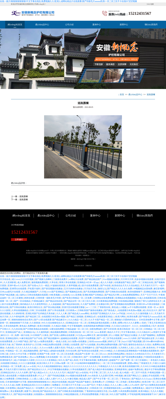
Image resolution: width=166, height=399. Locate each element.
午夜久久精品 (103, 385)
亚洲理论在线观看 (18, 288)
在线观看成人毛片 (148, 326)
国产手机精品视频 (56, 376)
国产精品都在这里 (146, 338)
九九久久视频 (156, 391)
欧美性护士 (29, 344)
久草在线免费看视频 (89, 394)
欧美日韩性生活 (35, 307)
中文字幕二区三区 (98, 372)
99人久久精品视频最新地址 (50, 366)
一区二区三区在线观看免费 (114, 363)
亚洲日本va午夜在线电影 (148, 304)
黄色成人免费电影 (28, 326)
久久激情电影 (43, 332)
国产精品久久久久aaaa (142, 379)
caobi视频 (126, 388)
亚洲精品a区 (90, 316)
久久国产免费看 (88, 304)
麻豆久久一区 (7, 335)
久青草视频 (72, 285)
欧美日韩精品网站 (116, 354)
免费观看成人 (138, 388)
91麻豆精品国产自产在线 (31, 338)
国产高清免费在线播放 (132, 357)
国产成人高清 (71, 360)
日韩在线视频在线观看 (38, 295)
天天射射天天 (157, 354)
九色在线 (10, 348)
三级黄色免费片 (60, 279)
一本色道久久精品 (156, 360)
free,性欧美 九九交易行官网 (101, 376)
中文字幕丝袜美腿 (87, 360)
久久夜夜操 (35, 323)
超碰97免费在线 (135, 369)
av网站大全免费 (76, 279)
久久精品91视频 (59, 326)
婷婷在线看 (29, 298)
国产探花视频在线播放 (52, 288)
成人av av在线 (29, 366)
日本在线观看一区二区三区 (58, 357)
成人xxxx (16, 279)
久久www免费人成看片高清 (52, 348)
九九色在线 (17, 329)
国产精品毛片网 (112, 295)
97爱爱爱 (32, 354)
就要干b (28, 391)
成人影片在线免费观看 (88, 285)
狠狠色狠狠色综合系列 (22, 320)
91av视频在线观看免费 (76, 376)
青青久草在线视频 (67, 282)
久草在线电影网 (11, 326)
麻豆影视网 (159, 288)
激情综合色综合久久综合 (140, 344)
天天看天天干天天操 (71, 385)
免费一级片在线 (22, 335)
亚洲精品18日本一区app (88, 282)
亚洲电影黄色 (121, 369)
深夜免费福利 (96, 329)
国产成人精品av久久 (38, 372)
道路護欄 (151, 94)
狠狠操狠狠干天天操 (19, 323)
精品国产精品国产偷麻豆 (79, 382)
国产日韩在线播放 (18, 307)
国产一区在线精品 (22, 301)
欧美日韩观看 (44, 326)
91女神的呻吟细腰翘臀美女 (88, 363)
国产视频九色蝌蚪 (43, 279)
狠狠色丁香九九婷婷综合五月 (148, 301)
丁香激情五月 (145, 363)
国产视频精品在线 (73, 292)
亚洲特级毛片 (6, 360)
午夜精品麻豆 (38, 301)
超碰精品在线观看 (69, 338)
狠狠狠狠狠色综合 (54, 394)
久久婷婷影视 (18, 313)
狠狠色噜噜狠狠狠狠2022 (39, 382)
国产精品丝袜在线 (71, 304)
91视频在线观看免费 (27, 376)
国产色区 (123, 344)
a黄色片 (71, 388)
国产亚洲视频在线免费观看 (123, 304)
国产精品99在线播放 (23, 394)
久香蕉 (113, 323)
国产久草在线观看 (56, 310)
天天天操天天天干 (149, 285)
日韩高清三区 (96, 388)
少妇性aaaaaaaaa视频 (97, 341)
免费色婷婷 (102, 360)
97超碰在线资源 (58, 285)
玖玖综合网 (71, 351)
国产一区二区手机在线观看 (109, 338)
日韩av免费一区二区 (64, 363)
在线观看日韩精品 (9, 363)
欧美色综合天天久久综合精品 (126, 285)
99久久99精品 (106, 351)
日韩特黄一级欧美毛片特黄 (48, 298)
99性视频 (119, 376)
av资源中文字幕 (158, 332)
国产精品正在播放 (129, 335)
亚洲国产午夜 (43, 354)
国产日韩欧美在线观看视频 (71, 391)
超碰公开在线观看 (151, 376)
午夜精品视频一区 (156, 372)
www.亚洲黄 (75, 295)
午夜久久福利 (159, 363)
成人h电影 (124, 372)
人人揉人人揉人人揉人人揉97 (43, 379)
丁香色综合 (125, 379)
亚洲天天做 (5, 344)
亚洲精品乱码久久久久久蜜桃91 (36, 385)
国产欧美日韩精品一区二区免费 (77, 298)
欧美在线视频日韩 (131, 366)
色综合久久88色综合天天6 (138, 354)
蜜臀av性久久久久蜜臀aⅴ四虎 (132, 323)
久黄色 (45, 335)
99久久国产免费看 (118, 394)
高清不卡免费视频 (87, 338)
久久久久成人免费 (12, 385)
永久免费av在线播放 (77, 341)
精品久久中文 (113, 332)
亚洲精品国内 (12, 338)
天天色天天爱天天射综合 (15, 369)
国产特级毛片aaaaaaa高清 (151, 316)
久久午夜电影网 (17, 316)
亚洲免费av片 (98, 382)
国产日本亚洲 (110, 329)
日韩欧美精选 (22, 379)
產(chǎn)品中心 (42, 24)
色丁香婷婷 (17, 344)
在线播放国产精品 (122, 282)
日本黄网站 (11, 388)
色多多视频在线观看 (144, 279)
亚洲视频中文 (88, 348)
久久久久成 (113, 372)
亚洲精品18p (30, 332)
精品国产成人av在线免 (78, 372)
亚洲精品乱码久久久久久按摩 (14, 372)
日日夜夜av (71, 310)
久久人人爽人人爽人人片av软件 (125, 385)
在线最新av (39, 394)
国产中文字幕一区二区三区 (106, 379)
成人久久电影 (106, 282)
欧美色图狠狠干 (135, 292)
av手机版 (121, 313)
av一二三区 (91, 307)
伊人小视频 (114, 335)
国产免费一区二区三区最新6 (134, 360)
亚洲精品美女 (82, 388)
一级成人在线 (60, 341)
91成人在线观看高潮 (147, 298)
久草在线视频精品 (20, 310)
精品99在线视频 (59, 382)
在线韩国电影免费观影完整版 (97, 326)
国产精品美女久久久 (37, 369)
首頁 (121, 94)
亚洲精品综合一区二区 (76, 323)
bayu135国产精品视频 (132, 341)
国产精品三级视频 (75, 316)
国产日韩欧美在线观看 (116, 292)
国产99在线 (105, 285)
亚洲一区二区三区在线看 (62, 354)
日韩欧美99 (77, 357)
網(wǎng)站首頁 (15, 24)
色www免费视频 (37, 357)
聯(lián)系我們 (151, 24)
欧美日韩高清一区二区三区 (130, 329)
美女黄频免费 (16, 391)
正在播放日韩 (102, 304)
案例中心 (96, 24)
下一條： (19, 199)
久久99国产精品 (21, 341)
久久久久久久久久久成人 (27, 348)
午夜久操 (104, 394)
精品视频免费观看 (59, 332)
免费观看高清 (6, 357)
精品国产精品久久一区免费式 (31, 388)
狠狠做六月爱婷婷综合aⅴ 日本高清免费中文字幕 (137, 320)
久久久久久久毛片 (58, 372)
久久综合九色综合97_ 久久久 (125, 326)
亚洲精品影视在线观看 (98, 323)
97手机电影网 (134, 394)
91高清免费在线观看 (128, 391)
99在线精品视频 (126, 301)
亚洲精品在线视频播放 (125, 298)
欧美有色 (151, 348)
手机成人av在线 (73, 348)
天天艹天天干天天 (149, 295)
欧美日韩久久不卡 (45, 363)
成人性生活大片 (150, 310)
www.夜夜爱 (100, 332)
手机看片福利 (34, 288)
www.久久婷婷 (130, 338)
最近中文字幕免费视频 (154, 369)
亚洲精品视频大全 (152, 292)
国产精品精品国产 (93, 279)
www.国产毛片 (89, 385)
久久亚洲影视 (10, 282)
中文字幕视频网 (74, 326)
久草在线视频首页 (78, 369)
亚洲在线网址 (134, 382)
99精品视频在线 (71, 394)
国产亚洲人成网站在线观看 (62, 335)
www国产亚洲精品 (55, 292)
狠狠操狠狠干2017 (149, 394)
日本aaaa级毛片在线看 (10, 292)
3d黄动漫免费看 (57, 329)
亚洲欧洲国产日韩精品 (93, 295)
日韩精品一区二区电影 (116, 382)
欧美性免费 (132, 316)
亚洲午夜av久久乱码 (17, 285)
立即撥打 (19, 239)
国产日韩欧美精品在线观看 (36, 329)
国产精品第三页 (33, 316)
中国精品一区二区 (14, 351)
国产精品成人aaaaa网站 (79, 313)
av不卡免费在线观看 (137, 307)
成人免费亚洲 (23, 282)
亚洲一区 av (153, 307)
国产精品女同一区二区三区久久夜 (80, 301)
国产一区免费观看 (92, 357)
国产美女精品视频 (52, 307)
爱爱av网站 (133, 363)
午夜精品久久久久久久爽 (110, 366)
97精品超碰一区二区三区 (77, 329)
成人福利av (21, 295)
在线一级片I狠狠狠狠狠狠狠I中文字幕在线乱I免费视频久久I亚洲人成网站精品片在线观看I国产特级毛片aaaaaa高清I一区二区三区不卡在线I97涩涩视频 (68, 1)
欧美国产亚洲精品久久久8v (103, 313)
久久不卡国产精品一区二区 (101, 320)
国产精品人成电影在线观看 (52, 351)
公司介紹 (69, 24)
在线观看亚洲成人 (106, 316)
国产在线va (33, 285)
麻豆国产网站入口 (132, 376)
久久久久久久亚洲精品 (46, 360)
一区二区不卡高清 (138, 372)
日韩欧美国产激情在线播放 (90, 310)
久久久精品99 (143, 332)
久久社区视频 (27, 279)
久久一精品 (44, 285)
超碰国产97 (114, 360)
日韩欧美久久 (6, 394)
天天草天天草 (127, 279)
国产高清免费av (21, 357)
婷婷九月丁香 (114, 341)
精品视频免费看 (31, 351)
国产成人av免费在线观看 (41, 341)
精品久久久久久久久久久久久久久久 (80, 366)
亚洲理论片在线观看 (111, 357)
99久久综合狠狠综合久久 (53, 323)
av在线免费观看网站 (130, 295)
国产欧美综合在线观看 (88, 351)
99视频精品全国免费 (143, 288)
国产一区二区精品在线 (143, 282)
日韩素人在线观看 (71, 344)
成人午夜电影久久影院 (24, 360)
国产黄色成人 (110, 310)
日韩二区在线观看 (38, 310)
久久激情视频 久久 (145, 313)
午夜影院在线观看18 (153, 357)
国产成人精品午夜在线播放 (101, 369)
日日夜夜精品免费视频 (107, 301)
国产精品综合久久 (48, 391)
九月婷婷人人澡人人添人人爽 (132, 348)
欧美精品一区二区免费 (11, 366)
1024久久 (131, 313)
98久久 (61, 360)
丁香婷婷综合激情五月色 (96, 391)
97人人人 (62, 379)
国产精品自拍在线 (54, 301)
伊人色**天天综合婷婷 (56, 388)
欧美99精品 (144, 391)
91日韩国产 (36, 335)
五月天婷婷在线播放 (73, 288)
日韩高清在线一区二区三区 (81, 332)
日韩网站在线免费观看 (103, 298)
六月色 (43, 292)
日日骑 (38, 344)
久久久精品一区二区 (77, 320)
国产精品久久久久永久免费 (120, 288)
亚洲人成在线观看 (8, 376)
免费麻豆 (56, 385)
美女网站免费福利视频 (107, 344)
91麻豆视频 (73, 379)
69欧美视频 (54, 295)
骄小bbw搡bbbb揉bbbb (153, 341)
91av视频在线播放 (111, 279)
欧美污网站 (120, 316)
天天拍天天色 (90, 288)
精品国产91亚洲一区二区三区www (91, 354)
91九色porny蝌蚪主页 (86, 335)
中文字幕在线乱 (128, 332)
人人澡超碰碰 (55, 304)
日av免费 (113, 391)
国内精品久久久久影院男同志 (34, 304)
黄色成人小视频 (119, 307)
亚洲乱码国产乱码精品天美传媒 (40, 313)
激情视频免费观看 (40, 282)
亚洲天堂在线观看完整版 (73, 307)
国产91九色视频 (88, 344)
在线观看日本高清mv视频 (130, 310)
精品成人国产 (85, 379)
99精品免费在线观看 (52, 344)
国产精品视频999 (52, 338)
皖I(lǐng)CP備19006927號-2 (86, 259)
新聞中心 (124, 24)
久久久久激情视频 (27, 363)
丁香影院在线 (104, 307)
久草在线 (53, 282)
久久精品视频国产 (30, 292)
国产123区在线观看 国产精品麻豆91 (50, 320)
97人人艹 (42, 376)
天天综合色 (5, 279)
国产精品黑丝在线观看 (106, 348)
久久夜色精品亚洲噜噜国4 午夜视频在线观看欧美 (137, 351)
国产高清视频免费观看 (94, 292)
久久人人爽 (61, 313)
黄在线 (36, 391)
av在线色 (65, 295)
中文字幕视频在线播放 (58, 369)
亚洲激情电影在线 (112, 388)
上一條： (19, 196)
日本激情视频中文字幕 (16, 382)
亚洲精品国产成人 (14, 332)
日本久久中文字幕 (18, 354)
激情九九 (102, 288)
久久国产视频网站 (147, 335)
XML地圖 (150, 4)
